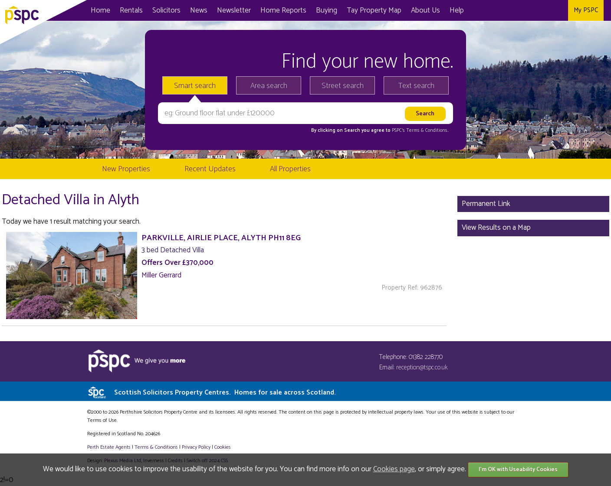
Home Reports (283, 10)
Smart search (195, 85)
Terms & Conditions (156, 447)
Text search (416, 85)
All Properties (290, 169)
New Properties (126, 169)
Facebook (523, 10)
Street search (343, 85)
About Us (425, 10)
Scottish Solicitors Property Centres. (224, 392)
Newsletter (234, 10)
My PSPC (586, 10)
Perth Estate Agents (109, 447)
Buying (326, 10)
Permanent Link (486, 204)
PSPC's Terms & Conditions (419, 130)
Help (457, 10)
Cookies (222, 447)
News (198, 10)
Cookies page (394, 469)
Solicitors (166, 10)
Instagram (559, 10)
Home (100, 10)
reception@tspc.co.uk (422, 367)
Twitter (541, 10)
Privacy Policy (196, 447)
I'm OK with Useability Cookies (518, 469)
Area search (268, 85)
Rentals (131, 10)
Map (374, 10)
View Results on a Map (496, 228)
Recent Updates (210, 169)
